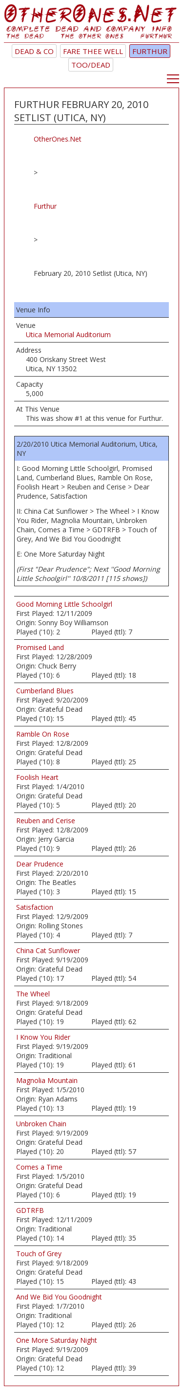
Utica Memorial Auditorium (68, 334)
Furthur (149, 51)
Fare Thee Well (93, 51)
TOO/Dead (90, 65)
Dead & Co (34, 51)
